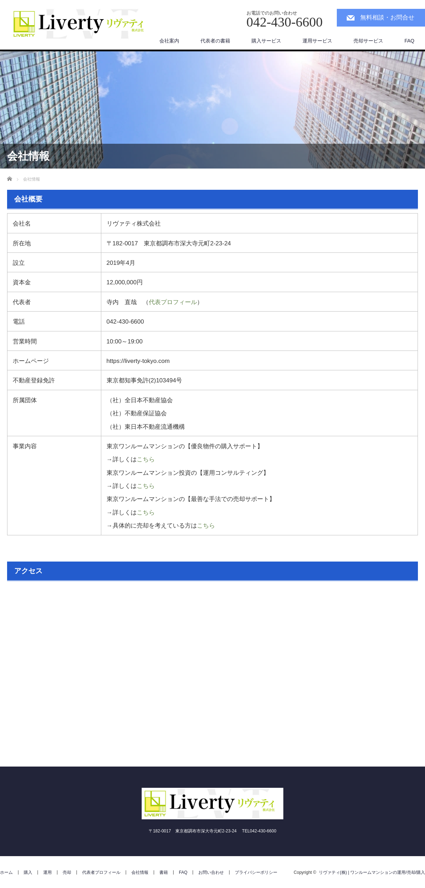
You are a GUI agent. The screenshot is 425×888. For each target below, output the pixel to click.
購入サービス (266, 41)
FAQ (409, 41)
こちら (146, 459)
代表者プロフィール (101, 872)
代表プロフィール (173, 302)
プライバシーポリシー (256, 872)
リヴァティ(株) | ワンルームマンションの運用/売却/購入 (372, 872)
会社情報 (139, 872)
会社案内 (169, 41)
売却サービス (368, 41)
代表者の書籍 (215, 41)
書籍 (163, 872)
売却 (67, 872)
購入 (28, 872)
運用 (47, 872)
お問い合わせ (211, 872)
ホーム (6, 872)
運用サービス (317, 41)
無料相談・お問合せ (387, 17)
